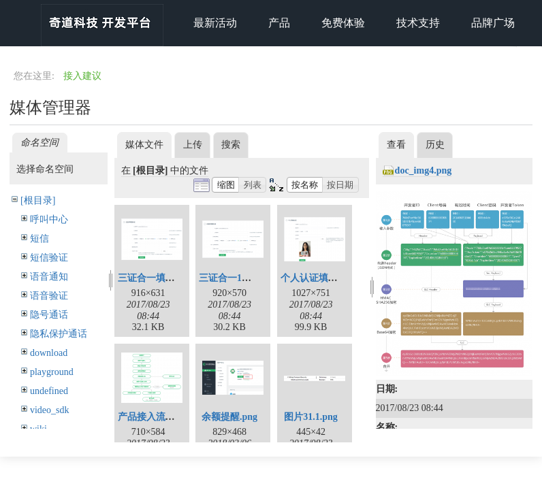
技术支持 (418, 23)
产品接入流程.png (155, 417)
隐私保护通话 (58, 334)
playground (52, 372)
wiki (38, 429)
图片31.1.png (311, 417)
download (48, 353)
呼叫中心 (49, 219)
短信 (39, 238)
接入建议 (82, 76)
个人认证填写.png (318, 278)
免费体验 (343, 23)
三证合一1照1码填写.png (250, 278)
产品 (279, 23)
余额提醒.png (229, 417)
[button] (226, 185)
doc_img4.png (423, 170)
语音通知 (49, 277)
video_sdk (49, 410)
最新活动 (215, 23)
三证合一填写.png (155, 278)
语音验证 (49, 296)
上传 (192, 145)
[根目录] (37, 200)
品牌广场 (493, 23)
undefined (49, 391)
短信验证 (49, 257)
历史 (435, 145)
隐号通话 (49, 315)
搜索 (230, 145)
